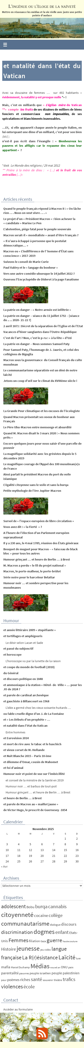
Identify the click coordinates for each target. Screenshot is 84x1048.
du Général (10, 673)
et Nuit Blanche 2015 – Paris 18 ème (27, 756)
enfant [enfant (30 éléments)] (62, 932)
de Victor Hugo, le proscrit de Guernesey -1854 (35, 810)
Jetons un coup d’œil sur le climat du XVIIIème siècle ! (40, 381)
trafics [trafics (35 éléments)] (69, 979)
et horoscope (12, 655)
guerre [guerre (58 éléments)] (54, 940)
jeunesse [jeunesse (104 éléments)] (28, 948)
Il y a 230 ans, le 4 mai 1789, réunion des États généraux (40, 543)
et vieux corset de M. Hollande (24, 750)
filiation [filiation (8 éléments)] (34, 941)
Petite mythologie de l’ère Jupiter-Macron (32, 491)
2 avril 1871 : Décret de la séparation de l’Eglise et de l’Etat (43, 326)
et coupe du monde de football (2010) (29, 667)
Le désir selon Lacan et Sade (24, 643)
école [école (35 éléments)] (29, 986)
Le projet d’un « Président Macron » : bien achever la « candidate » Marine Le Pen (39, 221)
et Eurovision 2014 (16, 738)
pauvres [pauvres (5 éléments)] (24, 973)
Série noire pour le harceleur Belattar (29, 577)
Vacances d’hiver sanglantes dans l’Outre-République (40, 332)
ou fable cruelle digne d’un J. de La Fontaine (33, 714)
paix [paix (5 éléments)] (70, 967)
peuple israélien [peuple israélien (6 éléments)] (40, 973)
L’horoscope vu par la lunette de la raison (33, 661)
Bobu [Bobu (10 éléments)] (30, 907)
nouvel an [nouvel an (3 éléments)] (55, 967)
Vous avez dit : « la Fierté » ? (22, 527)
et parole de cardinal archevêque (26, 695)
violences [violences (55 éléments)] (12, 986)
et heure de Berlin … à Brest (22, 798)
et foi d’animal (13, 768)
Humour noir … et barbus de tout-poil (31, 786)
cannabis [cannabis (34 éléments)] (57, 906)
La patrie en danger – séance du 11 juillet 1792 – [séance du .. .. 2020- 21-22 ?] (41, 318)
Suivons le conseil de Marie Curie (26, 262)
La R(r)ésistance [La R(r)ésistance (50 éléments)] (40, 957)
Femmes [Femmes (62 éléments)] (18, 940)
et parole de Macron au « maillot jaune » (30, 804)
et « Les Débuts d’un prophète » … (26, 719)
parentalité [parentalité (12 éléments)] (10, 973)
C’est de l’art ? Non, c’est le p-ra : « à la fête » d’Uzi (37, 338)
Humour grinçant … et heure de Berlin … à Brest (36, 559)
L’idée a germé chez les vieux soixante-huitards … (38, 708)
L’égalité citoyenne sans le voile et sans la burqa (35, 485)
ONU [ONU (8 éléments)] (64, 967)
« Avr (4, 866)
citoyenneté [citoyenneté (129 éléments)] (17, 914)
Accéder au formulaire (18, 1009)
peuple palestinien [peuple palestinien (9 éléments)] (66, 973)
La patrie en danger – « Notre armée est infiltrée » (37, 310)
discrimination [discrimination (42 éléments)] (17, 932)
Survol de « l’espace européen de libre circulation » (38, 521)
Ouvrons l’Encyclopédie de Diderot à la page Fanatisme (41, 279)
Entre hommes (15, 732)
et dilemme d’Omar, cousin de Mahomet (30, 762)
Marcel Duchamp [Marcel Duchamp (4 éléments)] (20, 967)
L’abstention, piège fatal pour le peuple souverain (37, 229)
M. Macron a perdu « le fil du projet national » (34, 565)
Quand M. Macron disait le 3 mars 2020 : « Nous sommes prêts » (41, 435)
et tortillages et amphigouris (22, 636)
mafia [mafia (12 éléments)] (5, 966)
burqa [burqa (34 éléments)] (41, 906)
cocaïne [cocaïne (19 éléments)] (41, 915)
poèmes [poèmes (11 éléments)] (13, 979)
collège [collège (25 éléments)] (55, 915)
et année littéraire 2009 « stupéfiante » (29, 630)
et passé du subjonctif (18, 648)
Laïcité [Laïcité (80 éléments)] (66, 957)
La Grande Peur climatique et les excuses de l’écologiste (41, 411)
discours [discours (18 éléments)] (68, 924)
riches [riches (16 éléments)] (25, 979)
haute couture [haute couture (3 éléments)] (70, 941)
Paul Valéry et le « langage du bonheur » (30, 268)
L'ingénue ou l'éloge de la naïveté (41, 6)
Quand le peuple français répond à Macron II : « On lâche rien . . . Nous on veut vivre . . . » (42, 211)
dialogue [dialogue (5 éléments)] (55, 925)
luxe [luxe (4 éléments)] (78, 958)
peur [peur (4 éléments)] (3, 980)
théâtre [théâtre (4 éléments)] (58, 980)
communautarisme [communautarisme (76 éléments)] (25, 923)
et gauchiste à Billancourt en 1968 (26, 701)
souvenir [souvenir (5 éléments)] (48, 980)
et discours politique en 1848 (23, 679)
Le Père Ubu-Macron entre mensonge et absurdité (37, 427)
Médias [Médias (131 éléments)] (40, 966)
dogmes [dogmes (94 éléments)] (44, 932)
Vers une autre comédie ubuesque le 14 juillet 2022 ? (39, 274)
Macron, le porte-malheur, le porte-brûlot (32, 571)
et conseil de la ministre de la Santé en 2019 (35, 780)
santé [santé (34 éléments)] (36, 979)
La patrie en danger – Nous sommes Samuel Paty (36, 344)
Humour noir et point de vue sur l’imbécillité (34, 774)
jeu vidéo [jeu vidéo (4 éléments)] (45, 949)
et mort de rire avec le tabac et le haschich (32, 744)
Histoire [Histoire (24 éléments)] (8, 949)
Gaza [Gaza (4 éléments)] (43, 941)
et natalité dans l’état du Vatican (25, 726)
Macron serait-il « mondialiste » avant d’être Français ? (40, 235)
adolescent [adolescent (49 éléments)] (13, 906)
